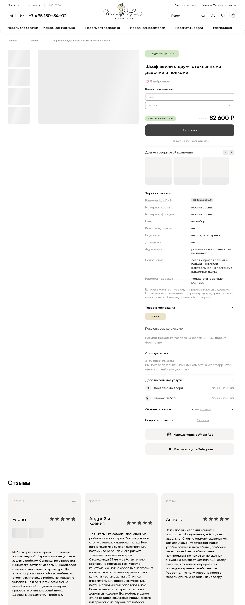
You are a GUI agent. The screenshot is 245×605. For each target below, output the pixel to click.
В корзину (190, 130)
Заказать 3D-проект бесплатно (219, 5)
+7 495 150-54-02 (48, 15)
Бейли (155, 316)
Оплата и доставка (185, 5)
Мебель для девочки (23, 27)
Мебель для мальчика (59, 27)
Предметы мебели (189, 27)
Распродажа (222, 27)
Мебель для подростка (102, 27)
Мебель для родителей (147, 27)
